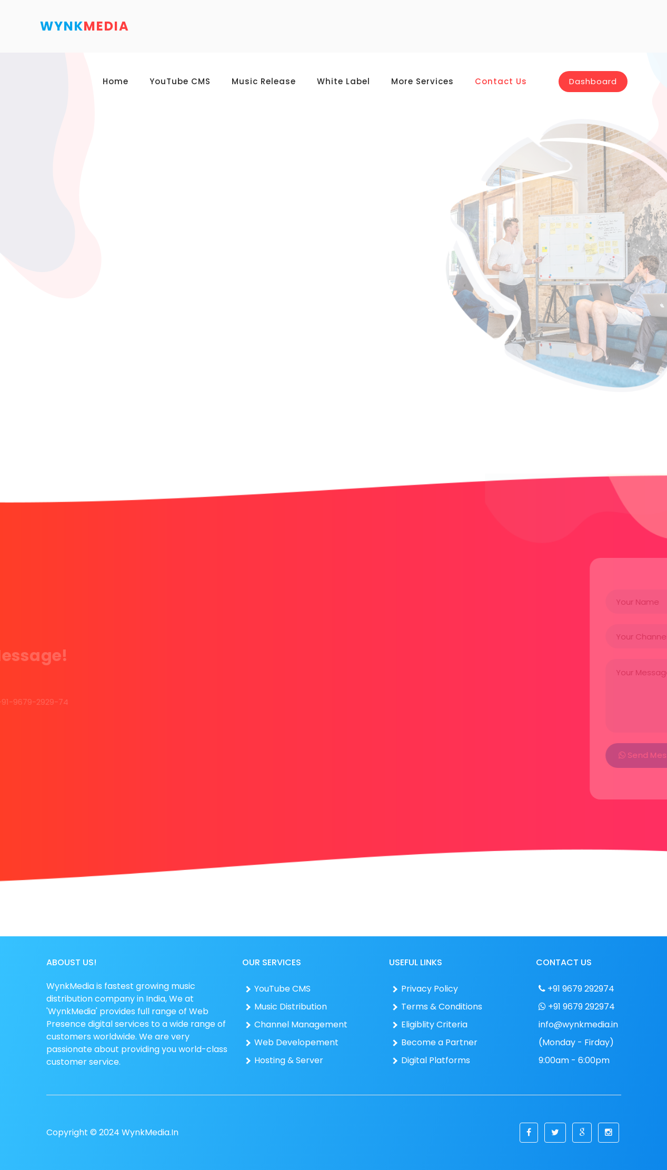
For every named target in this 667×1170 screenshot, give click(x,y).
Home (115, 81)
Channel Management (296, 1024)
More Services (422, 81)
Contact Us (501, 81)
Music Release (264, 81)
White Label (343, 81)
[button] (529, 1133)
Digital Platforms (431, 1060)
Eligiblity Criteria (429, 1024)
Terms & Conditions (437, 1007)
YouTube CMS (180, 81)
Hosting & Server (284, 1060)
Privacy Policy (425, 989)
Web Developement (292, 1042)
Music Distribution (286, 1007)
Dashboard (593, 81)
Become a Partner (434, 1042)
